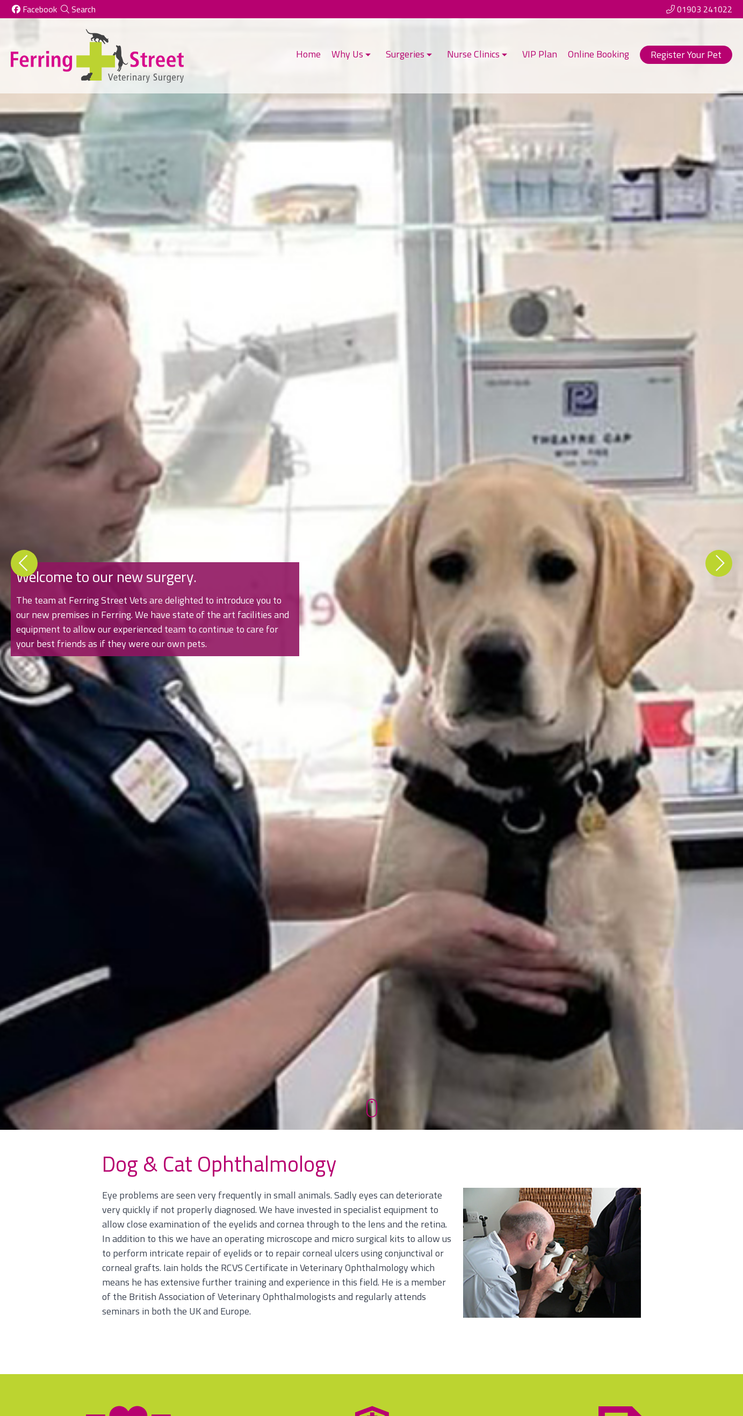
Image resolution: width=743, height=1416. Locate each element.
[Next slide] (718, 563)
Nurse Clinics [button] (478, 54)
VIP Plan (539, 54)
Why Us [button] (352, 54)
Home (308, 54)
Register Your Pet (686, 54)
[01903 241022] (698, 9)
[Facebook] (34, 9)
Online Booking (598, 54)
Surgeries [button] (410, 54)
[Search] (78, 9)
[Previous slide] (24, 563)
